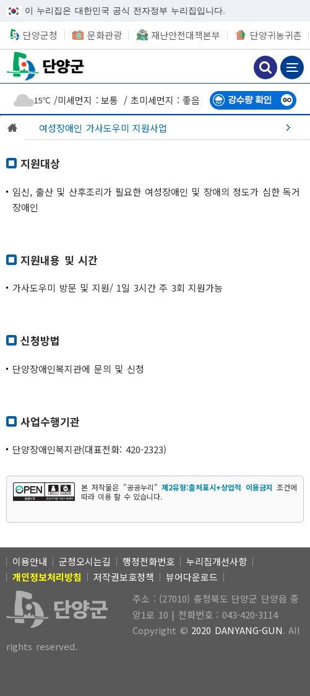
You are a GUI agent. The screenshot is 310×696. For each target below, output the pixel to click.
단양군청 (46, 66)
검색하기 (265, 67)
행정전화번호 (148, 561)
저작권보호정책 (123, 576)
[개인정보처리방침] (47, 577)
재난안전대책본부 (185, 34)
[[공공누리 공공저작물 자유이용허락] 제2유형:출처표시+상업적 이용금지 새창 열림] (44, 491)
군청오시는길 (85, 561)
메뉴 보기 (292, 67)
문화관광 (104, 34)
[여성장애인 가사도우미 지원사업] (167, 127)
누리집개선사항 (216, 561)
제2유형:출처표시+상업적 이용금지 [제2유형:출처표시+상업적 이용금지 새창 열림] (216, 487)
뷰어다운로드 (192, 576)
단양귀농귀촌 (276, 34)
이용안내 (29, 561)
